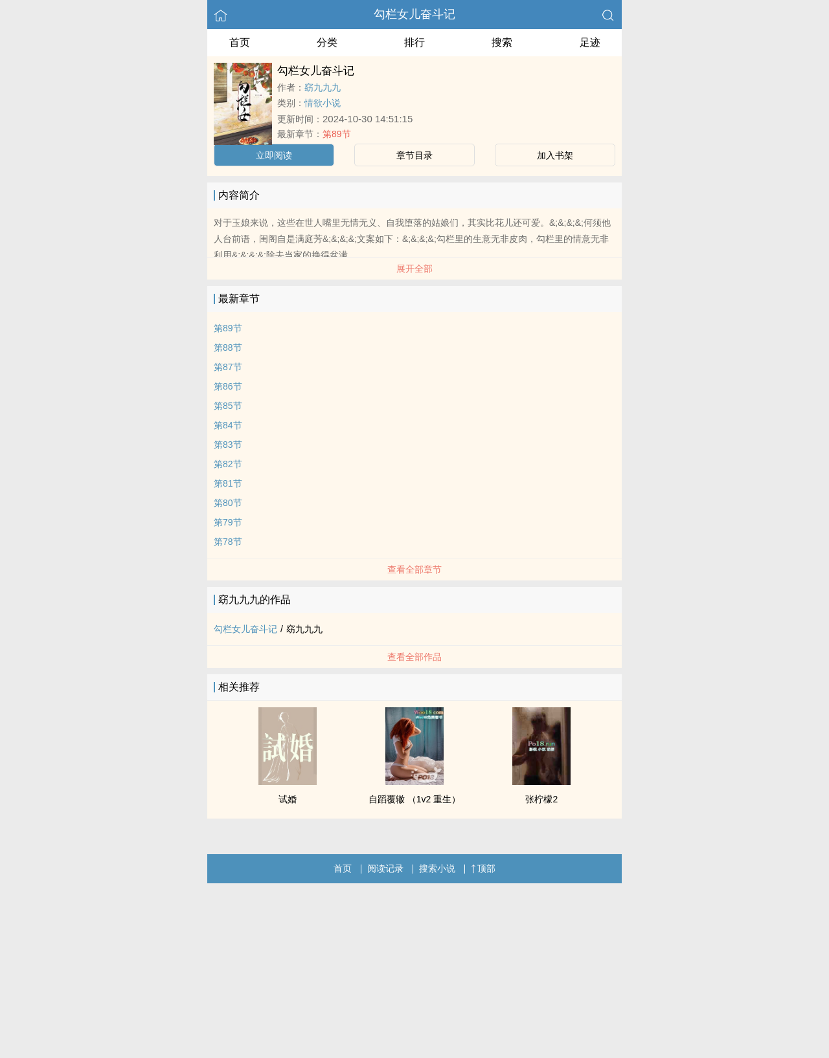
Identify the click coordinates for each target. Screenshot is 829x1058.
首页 (239, 42)
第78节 (228, 541)
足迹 (590, 42)
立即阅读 (274, 155)
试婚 (287, 799)
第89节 (337, 134)
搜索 (502, 42)
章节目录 (414, 155)
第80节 (228, 503)
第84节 (228, 425)
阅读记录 (385, 868)
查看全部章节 (414, 569)
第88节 (228, 347)
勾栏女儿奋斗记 (414, 14)
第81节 (228, 483)
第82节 (228, 464)
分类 (327, 42)
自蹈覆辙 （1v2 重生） (414, 799)
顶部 (483, 868)
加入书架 (555, 155)
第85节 (228, 406)
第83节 (228, 444)
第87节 (228, 367)
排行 (414, 42)
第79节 (228, 522)
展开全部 (414, 268)
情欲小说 (322, 103)
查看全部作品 (414, 657)
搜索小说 (437, 868)
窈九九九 (322, 87)
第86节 (228, 386)
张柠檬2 (541, 799)
